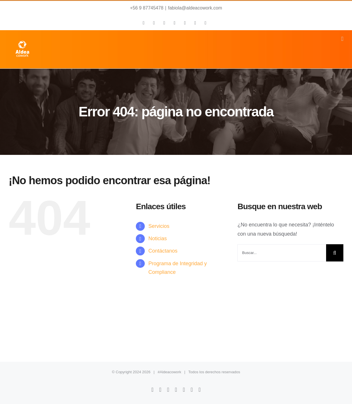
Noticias (157, 238)
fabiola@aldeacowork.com (195, 7)
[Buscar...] (281, 252)
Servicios (158, 226)
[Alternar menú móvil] (342, 39)
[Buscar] (334, 252)
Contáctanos (162, 251)
